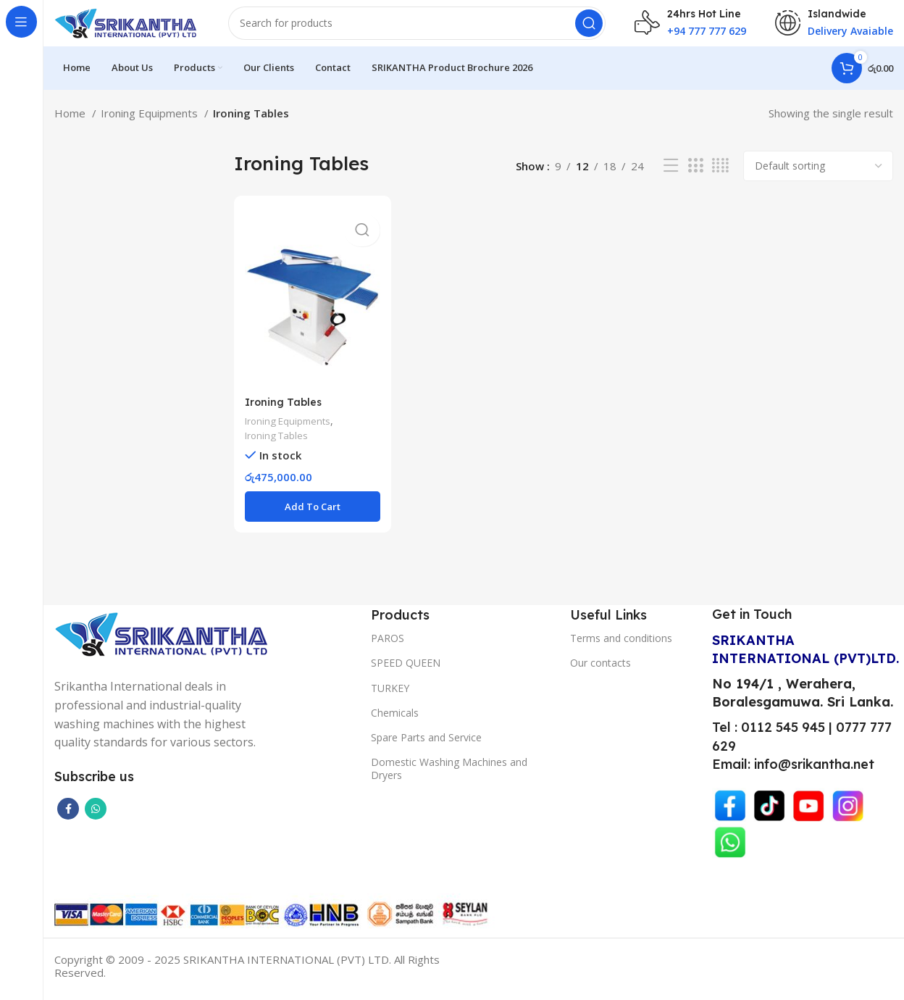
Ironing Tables (284, 408)
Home (71, 124)
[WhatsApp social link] (95, 815)
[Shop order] (818, 177)
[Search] (417, 29)
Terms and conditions (621, 644)
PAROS (387, 644)
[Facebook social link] (68, 815)
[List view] (671, 178)
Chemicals (395, 719)
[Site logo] (126, 27)
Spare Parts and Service (426, 744)
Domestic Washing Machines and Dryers (449, 775)
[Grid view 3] (695, 178)
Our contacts (600, 670)
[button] (311, 514)
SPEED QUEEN (405, 670)
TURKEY (390, 694)
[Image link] (163, 640)
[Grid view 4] (720, 178)
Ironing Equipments (151, 124)
